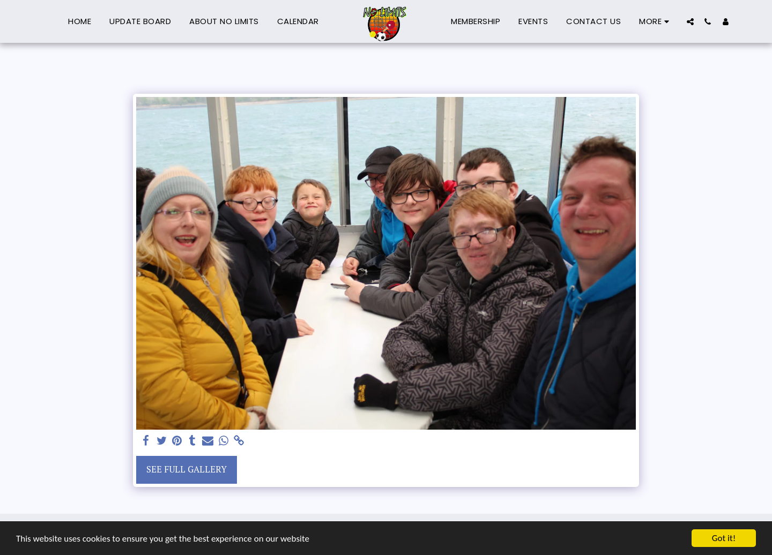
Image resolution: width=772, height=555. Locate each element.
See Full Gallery (186, 469)
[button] (690, 21)
